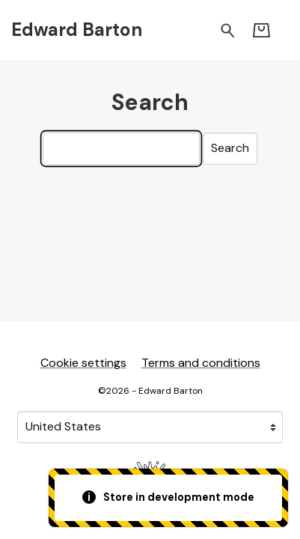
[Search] (121, 149)
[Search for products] (228, 29)
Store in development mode (168, 497)
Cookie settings (83, 363)
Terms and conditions (200, 363)
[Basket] (261, 30)
